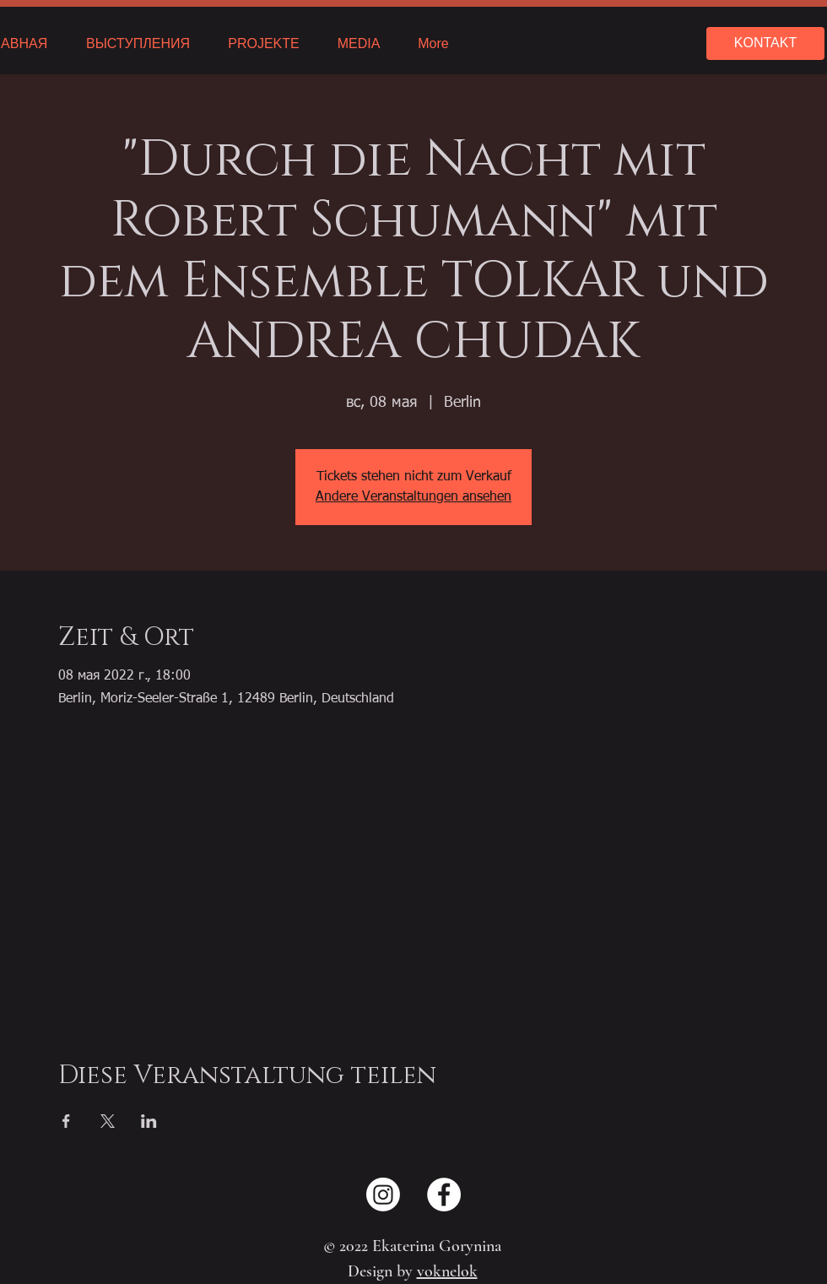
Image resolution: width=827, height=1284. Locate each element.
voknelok (447, 1271)
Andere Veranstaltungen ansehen (413, 497)
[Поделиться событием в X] (108, 1121)
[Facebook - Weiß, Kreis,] (444, 1194)
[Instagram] (383, 1194)
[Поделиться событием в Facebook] (66, 1121)
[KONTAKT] (765, 43)
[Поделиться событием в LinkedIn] (149, 1121)
